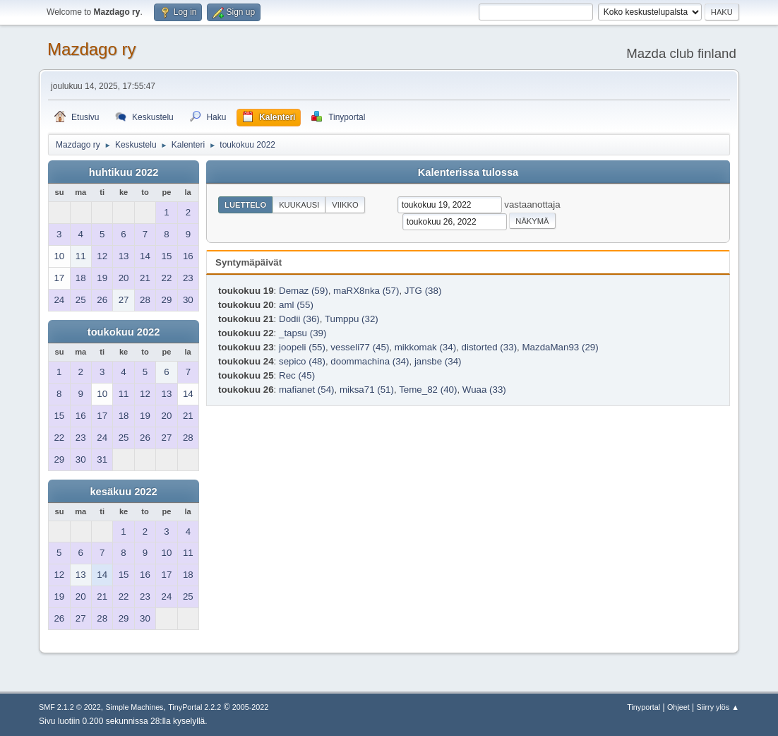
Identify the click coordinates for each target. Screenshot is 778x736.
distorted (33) (489, 347)
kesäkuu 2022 (123, 491)
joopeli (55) (302, 347)
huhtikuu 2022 (124, 172)
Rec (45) (297, 375)
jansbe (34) (438, 361)
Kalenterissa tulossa (468, 172)
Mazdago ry (91, 49)
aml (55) (296, 304)
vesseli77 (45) (359, 347)
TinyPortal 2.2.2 (194, 707)
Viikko (345, 205)
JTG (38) (423, 290)
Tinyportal (643, 707)
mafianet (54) (307, 389)
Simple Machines (134, 707)
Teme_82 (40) (428, 389)
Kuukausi (299, 205)
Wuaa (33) (484, 389)
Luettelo (245, 205)
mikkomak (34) (425, 347)
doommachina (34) (369, 361)
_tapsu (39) (302, 333)
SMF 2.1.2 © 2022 (70, 707)
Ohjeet (678, 707)
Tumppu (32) (351, 319)
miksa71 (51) (367, 389)
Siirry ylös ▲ (718, 707)
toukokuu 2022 (124, 332)
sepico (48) (302, 361)
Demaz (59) (303, 290)
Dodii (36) (299, 319)
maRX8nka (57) (366, 290)
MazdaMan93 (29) (560, 347)
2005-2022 (250, 707)
